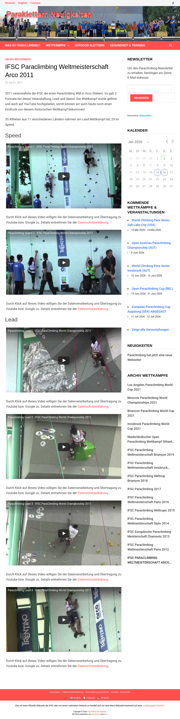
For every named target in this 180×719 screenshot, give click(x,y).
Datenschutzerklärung (93, 222)
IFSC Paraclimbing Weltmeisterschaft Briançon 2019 (150, 452)
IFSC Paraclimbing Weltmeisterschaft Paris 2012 (148, 547)
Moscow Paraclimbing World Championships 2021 (147, 400)
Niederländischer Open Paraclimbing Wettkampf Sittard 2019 (149, 439)
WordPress (96, 714)
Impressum (55, 692)
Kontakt (114, 692)
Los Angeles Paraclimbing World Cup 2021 (150, 387)
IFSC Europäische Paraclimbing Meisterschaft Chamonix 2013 (149, 534)
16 (164, 172)
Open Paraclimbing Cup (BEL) (152, 288)
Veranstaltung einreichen (97, 692)
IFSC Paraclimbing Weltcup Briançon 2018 (146, 478)
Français (35, 3)
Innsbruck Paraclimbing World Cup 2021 (148, 426)
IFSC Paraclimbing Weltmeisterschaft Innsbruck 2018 (147, 465)
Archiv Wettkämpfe (18, 59)
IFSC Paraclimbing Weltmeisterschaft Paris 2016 (148, 499)
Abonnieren (141, 98)
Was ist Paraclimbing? (22, 45)
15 (157, 172)
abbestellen (145, 115)
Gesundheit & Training (127, 45)
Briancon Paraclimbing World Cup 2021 (150, 413)
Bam (105, 714)
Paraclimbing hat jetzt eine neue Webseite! (149, 357)
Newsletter (125, 692)
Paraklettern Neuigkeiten (49, 14)
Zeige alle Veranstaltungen (150, 329)
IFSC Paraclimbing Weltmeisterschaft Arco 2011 (148, 560)
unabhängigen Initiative (153, 705)
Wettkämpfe (56, 45)
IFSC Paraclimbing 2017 (144, 489)
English (22, 3)
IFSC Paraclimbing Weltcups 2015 (151, 510)
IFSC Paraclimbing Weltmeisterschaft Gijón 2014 (148, 521)
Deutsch (10, 3)
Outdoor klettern (90, 45)
